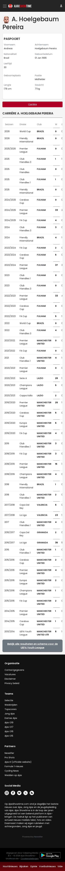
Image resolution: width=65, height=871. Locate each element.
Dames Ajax (11, 718)
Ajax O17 (9, 726)
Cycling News (12, 770)
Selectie (9, 700)
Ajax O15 (9, 735)
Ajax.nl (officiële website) (18, 761)
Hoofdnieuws (10, 866)
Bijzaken (23, 866)
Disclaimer (10, 678)
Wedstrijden (11, 704)
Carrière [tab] (32, 104)
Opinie (33, 866)
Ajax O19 (9, 722)
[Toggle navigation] (5, 6)
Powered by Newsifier (32, 836)
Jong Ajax (10, 713)
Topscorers (11, 709)
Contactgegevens (14, 670)
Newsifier (9, 753)
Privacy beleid (12, 683)
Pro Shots (10, 757)
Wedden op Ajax (13, 775)
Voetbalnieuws (47, 866)
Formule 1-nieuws (14, 766)
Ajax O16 (9, 731)
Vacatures (10, 674)
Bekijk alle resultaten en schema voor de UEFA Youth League (32, 645)
